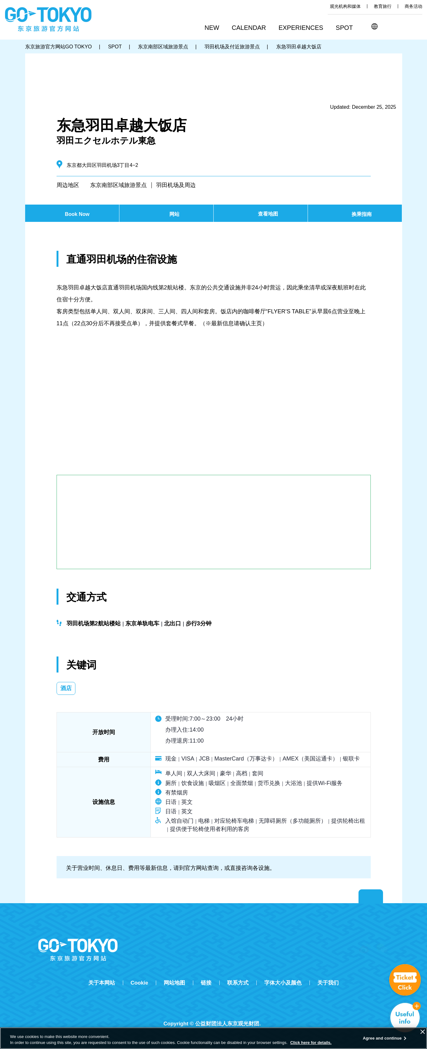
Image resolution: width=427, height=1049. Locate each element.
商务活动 (413, 6)
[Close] (422, 1031)
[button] (251, 28)
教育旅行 (382, 6)
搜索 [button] (388, 26)
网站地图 (174, 983)
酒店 (66, 688)
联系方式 (238, 983)
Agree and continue (382, 1038)
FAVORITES (417, 26)
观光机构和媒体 (345, 6)
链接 (206, 983)
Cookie (139, 983)
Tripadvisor (213, 1013)
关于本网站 (101, 983)
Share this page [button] (402, 26)
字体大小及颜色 (283, 983)
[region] (213, 1038)
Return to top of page (371, 896)
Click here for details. (311, 1042)
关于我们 (328, 983)
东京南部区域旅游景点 (118, 185)
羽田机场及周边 (176, 185)
